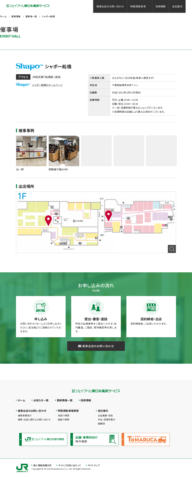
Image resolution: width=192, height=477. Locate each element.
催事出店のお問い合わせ (110, 6)
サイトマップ (94, 465)
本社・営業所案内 (106, 419)
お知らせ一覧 (40, 400)
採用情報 (161, 6)
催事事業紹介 (25, 415)
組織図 (101, 423)
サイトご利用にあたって (69, 465)
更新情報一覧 (64, 400)
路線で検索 (63, 419)
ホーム (21, 400)
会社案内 (177, 6)
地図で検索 (63, 415)
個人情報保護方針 (42, 465)
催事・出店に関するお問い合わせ (34, 419)
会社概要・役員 (105, 415)
